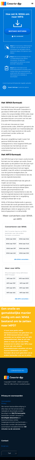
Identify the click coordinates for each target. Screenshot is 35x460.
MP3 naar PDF (11, 283)
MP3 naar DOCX (24, 278)
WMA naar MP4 (24, 248)
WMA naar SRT (11, 248)
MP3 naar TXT (11, 278)
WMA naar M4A (24, 239)
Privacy (3, 403)
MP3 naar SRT (24, 283)
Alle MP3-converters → (22, 299)
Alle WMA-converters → (22, 259)
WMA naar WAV (11, 239)
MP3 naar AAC (11, 292)
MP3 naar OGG (24, 292)
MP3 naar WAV (24, 288)
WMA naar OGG (24, 253)
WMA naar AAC (11, 253)
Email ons (4, 446)
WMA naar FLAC (24, 243)
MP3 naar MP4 (11, 288)
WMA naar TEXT (11, 243)
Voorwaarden (6, 401)
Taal (9, 453)
